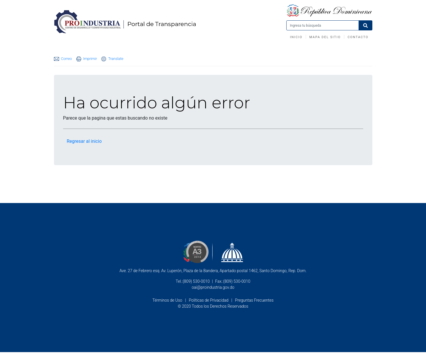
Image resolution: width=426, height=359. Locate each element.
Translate (112, 58)
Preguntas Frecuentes (254, 300)
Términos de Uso (167, 300)
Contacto (358, 37)
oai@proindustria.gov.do (213, 287)
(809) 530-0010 (196, 281)
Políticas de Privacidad (208, 300)
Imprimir (86, 58)
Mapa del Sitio (325, 37)
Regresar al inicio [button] (84, 141)
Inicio (296, 37)
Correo (63, 58)
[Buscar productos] (322, 25)
